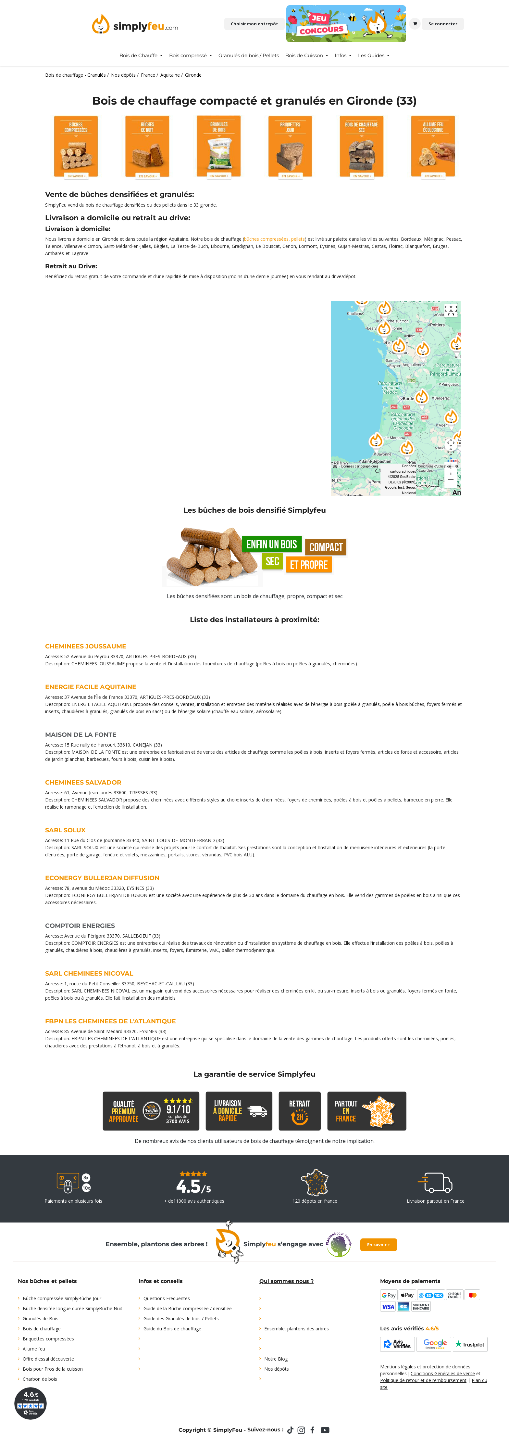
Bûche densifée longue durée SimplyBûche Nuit (72, 1308)
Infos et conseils (161, 1281)
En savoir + (378, 1245)
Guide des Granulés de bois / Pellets (181, 1318)
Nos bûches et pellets (47, 1281)
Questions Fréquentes (166, 1298)
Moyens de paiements (410, 1281)
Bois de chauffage (42, 1328)
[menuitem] (141, 55)
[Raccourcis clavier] (335, 466)
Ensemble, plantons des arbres (296, 1328)
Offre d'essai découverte (48, 1359)
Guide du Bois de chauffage (172, 1328)
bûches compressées (266, 239)
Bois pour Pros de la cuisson (53, 1369)
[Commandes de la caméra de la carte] (450, 444)
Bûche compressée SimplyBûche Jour (62, 1298)
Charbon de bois (40, 1379)
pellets (298, 239)
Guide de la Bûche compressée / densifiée (187, 1308)
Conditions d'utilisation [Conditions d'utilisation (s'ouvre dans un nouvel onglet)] (434, 466)
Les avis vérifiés (409, 1328)
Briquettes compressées (48, 1339)
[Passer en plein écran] (450, 310)
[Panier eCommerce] (415, 24)
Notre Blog (276, 1359)
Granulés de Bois (40, 1318)
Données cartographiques (359, 466)
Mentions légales (398, 1367)
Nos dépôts (276, 1369)
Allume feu (34, 1349)
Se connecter (442, 24)
